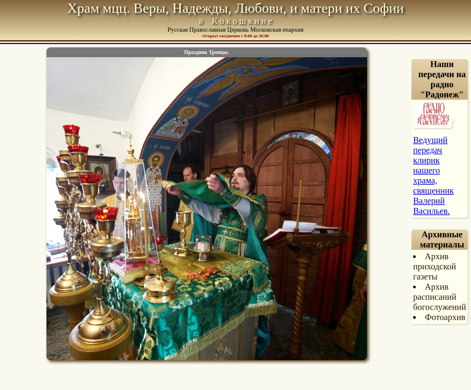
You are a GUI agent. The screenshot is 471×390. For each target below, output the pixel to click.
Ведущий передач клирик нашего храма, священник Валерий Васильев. (433, 175)
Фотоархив (445, 317)
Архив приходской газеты (434, 266)
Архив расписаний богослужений (439, 297)
